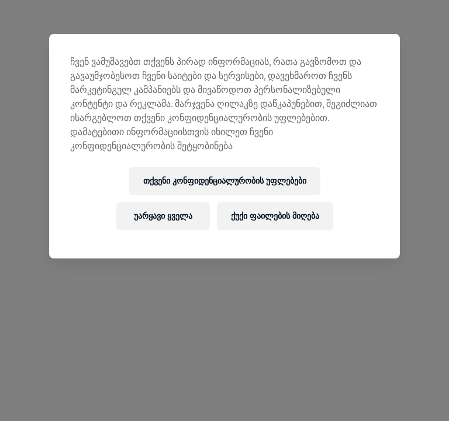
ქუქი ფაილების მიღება (275, 216)
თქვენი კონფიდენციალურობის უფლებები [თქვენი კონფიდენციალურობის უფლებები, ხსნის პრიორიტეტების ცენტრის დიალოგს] (224, 181)
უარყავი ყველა (163, 216)
